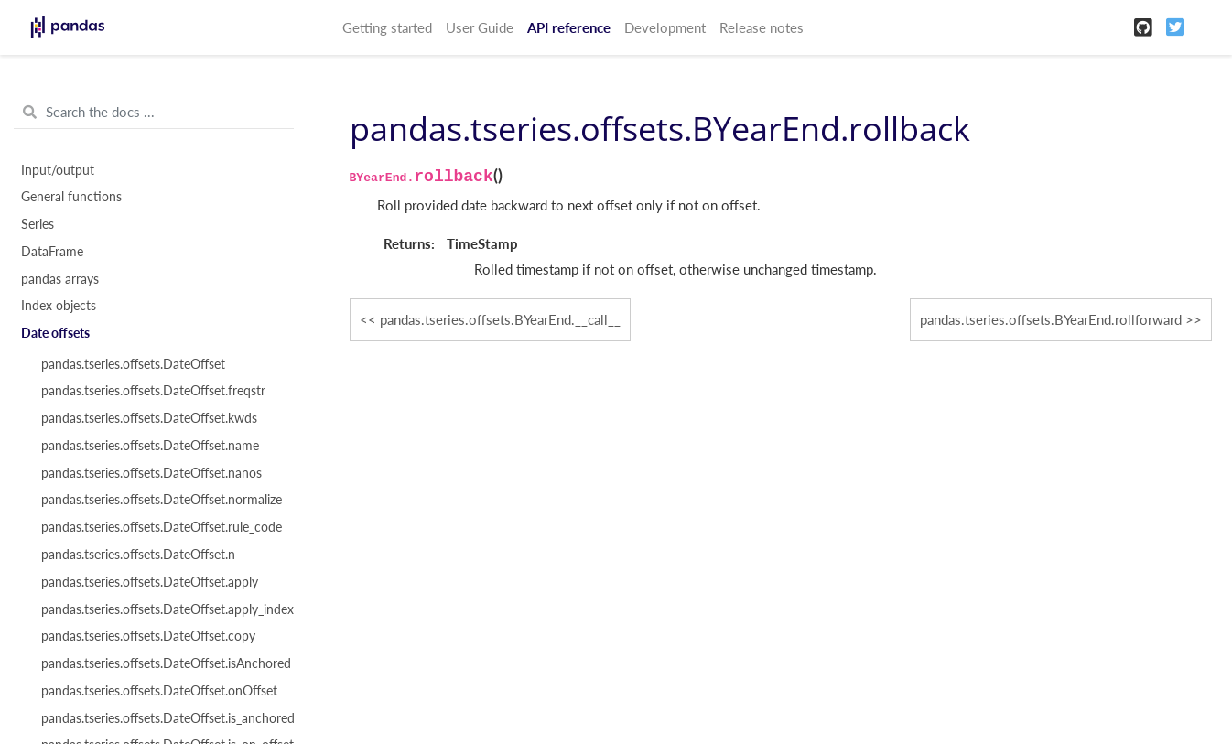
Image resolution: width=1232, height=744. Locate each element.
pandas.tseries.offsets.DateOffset (133, 364)
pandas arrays (60, 279)
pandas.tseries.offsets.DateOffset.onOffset (159, 691)
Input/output (57, 170)
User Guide (479, 27)
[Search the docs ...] (154, 112)
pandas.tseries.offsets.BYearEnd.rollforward (1051, 319)
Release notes (761, 27)
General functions (71, 196)
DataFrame (52, 251)
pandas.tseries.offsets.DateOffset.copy (148, 636)
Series (37, 224)
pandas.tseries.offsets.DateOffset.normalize (161, 499)
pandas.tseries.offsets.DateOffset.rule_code (161, 527)
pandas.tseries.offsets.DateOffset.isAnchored (163, 663)
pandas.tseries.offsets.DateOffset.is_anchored (163, 718)
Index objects (58, 305)
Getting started (387, 27)
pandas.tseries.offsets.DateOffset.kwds (149, 418)
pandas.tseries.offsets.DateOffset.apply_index (163, 609)
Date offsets (55, 333)
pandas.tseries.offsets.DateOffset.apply (149, 582)
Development (665, 27)
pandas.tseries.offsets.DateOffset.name (150, 445)
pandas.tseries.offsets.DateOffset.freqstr (153, 390)
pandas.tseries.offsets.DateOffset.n (138, 554)
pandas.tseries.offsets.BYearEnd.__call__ (500, 319)
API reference (569, 27)
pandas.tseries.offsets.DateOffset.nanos (151, 473)
